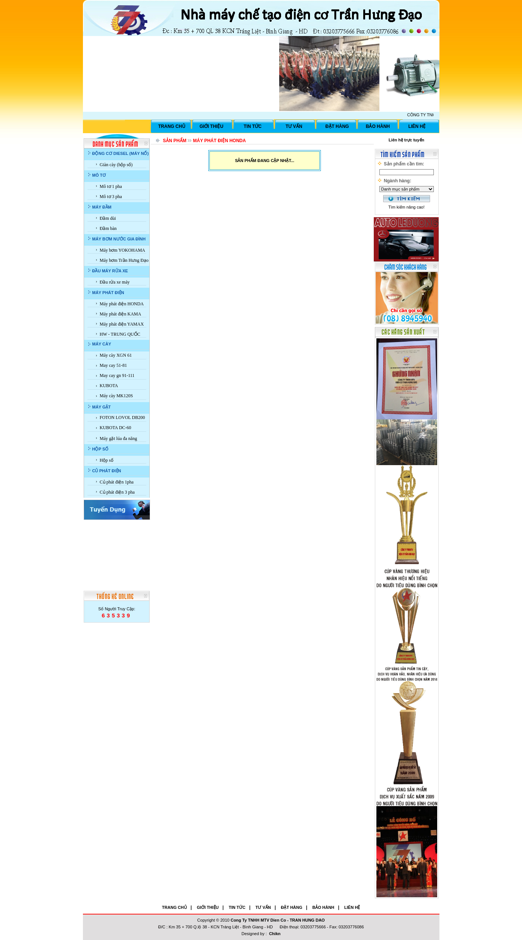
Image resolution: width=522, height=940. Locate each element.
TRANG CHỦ (171, 126)
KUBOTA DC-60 (115, 427)
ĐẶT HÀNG (337, 126)
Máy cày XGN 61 (116, 355)
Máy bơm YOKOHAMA (122, 250)
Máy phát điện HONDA (122, 303)
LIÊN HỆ (417, 126)
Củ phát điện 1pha (117, 482)
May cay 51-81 (113, 365)
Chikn (275, 933)
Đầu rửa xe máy (115, 282)
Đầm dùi (108, 218)
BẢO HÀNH (378, 126)
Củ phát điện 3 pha (117, 492)
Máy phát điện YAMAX (122, 324)
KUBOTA (109, 385)
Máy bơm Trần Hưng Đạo (124, 260)
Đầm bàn (108, 228)
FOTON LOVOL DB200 (122, 417)
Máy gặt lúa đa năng (118, 438)
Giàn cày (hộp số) (116, 164)
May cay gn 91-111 (117, 375)
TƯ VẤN (294, 126)
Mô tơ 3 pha (111, 196)
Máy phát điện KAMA (120, 314)
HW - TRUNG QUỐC (120, 334)
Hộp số (106, 460)
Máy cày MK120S (116, 395)
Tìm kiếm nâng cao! (406, 207)
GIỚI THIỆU (211, 126)
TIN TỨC (253, 126)
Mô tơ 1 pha (111, 186)
